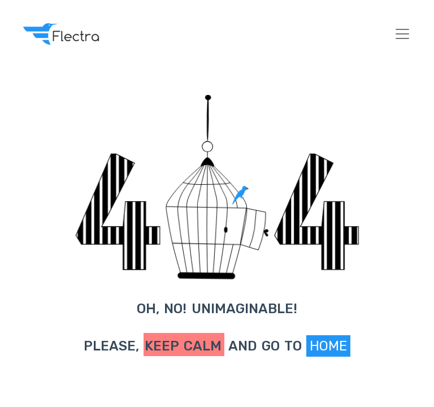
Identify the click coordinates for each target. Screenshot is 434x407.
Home (328, 346)
